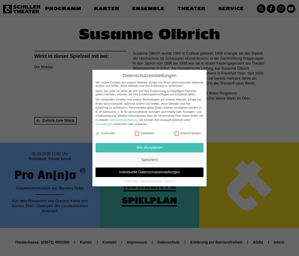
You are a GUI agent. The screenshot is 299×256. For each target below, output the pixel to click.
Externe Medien (188, 130)
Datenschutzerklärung (123, 116)
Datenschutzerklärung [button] (151, 178)
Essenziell (105, 130)
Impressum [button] (169, 178)
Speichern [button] (149, 156)
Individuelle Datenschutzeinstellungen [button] (149, 169)
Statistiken (144, 130)
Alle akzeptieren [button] (150, 144)
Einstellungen (104, 120)
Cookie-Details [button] (131, 178)
